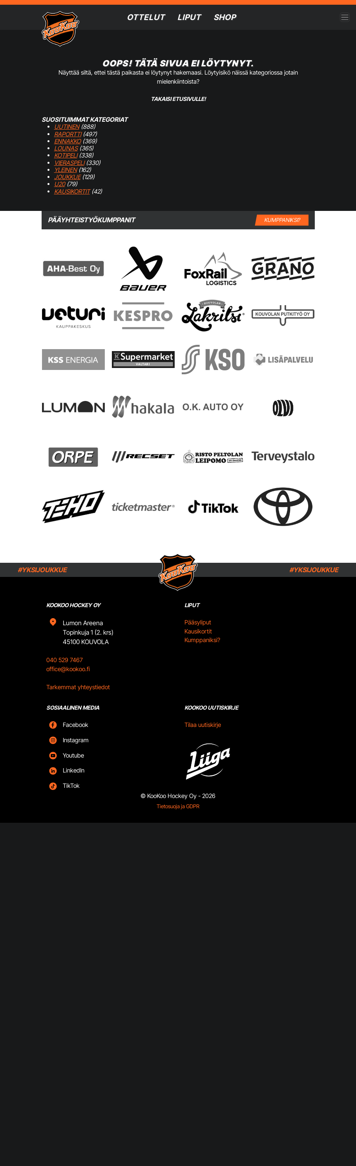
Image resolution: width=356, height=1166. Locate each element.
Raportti (67, 134)
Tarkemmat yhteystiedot (78, 687)
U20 (59, 184)
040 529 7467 (64, 660)
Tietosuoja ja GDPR (178, 806)
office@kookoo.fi (68, 669)
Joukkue (67, 177)
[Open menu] (345, 17)
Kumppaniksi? (202, 640)
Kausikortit (72, 191)
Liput (189, 17)
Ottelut (146, 17)
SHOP (225, 17)
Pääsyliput (197, 622)
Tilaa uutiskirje (202, 725)
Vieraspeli (69, 163)
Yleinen (65, 170)
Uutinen (66, 126)
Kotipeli (65, 155)
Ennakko (67, 141)
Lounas (66, 148)
